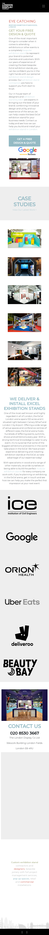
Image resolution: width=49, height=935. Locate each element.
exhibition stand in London (23, 129)
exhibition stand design (21, 77)
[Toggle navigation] (43, 6)
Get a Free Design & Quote (24, 141)
